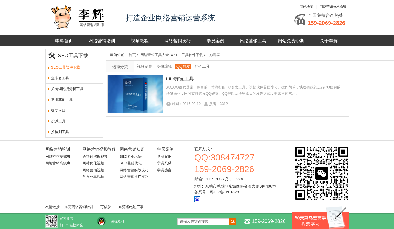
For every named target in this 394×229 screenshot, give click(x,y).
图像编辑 (164, 66)
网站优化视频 (93, 163)
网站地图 (306, 7)
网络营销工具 (253, 40)
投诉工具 (58, 121)
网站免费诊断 (291, 40)
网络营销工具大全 (154, 55)
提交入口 (58, 110)
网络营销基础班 (57, 156)
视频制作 (144, 66)
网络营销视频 (93, 170)
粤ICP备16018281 (225, 192)
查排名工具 (60, 78)
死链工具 (202, 66)
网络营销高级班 (57, 163)
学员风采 (164, 163)
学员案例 (215, 40)
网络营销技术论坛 (333, 7)
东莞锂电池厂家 (131, 207)
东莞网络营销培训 (78, 207)
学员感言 (164, 170)
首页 (132, 55)
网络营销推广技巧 (134, 177)
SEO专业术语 (131, 156)
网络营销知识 (132, 149)
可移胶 (105, 207)
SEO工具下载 (73, 55)
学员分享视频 (93, 177)
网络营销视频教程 (99, 149)
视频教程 (140, 40)
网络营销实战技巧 (134, 170)
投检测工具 (60, 132)
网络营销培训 (102, 40)
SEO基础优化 (131, 163)
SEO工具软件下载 (65, 67)
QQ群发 (214, 55)
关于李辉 (329, 40)
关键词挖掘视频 (95, 156)
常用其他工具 (62, 100)
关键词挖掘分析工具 (67, 89)
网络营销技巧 (177, 40)
